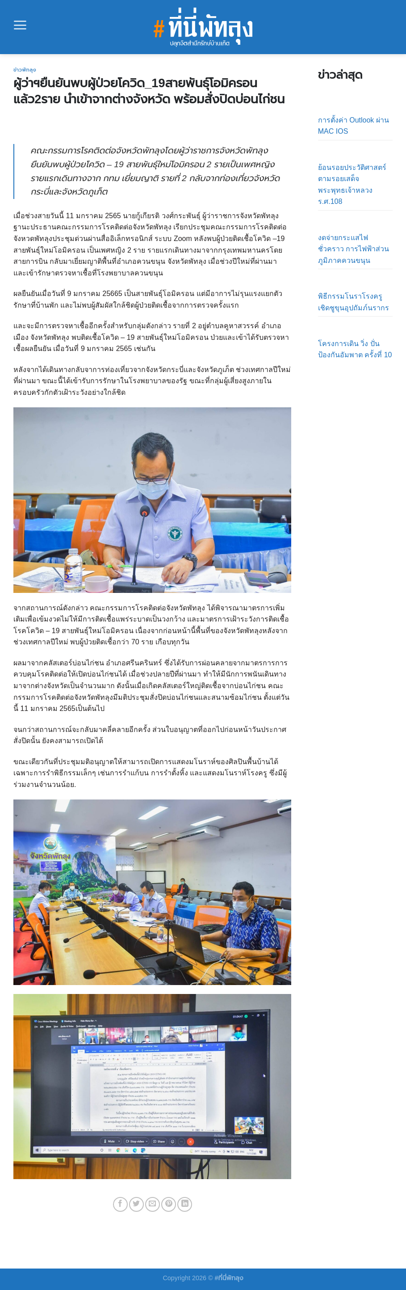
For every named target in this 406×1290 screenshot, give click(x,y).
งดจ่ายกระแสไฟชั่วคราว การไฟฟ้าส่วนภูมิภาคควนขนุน (353, 249)
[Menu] (20, 25)
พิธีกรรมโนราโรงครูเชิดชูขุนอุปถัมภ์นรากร (353, 302)
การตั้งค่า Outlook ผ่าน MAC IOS (353, 125)
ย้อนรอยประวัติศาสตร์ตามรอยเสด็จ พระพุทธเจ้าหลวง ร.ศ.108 (352, 185)
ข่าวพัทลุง (24, 69)
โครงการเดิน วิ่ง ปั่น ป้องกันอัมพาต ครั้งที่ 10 (355, 349)
